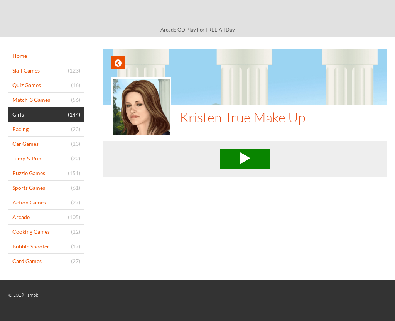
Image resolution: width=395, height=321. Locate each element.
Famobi (32, 295)
